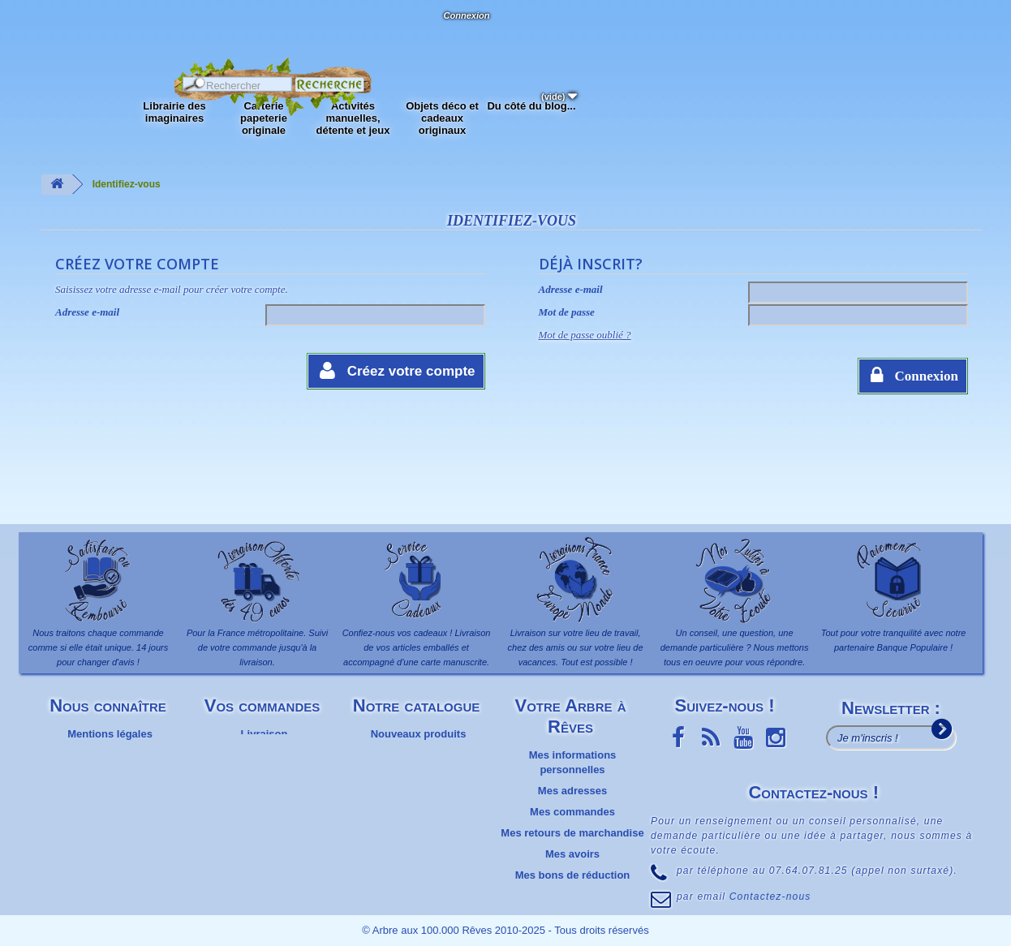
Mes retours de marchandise (572, 833)
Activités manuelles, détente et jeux (352, 118)
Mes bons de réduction (572, 875)
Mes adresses (572, 791)
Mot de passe (567, 312)
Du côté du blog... (531, 106)
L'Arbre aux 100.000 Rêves (51, 22)
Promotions (418, 776)
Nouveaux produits (419, 734)
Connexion (466, 15)
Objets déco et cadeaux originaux (442, 118)
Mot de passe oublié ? (585, 335)
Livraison (264, 734)
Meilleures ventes (418, 755)
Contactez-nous (150, 32)
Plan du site (110, 791)
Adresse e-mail (87, 312)
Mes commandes (572, 812)
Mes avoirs (572, 854)
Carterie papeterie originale (263, 118)
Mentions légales (110, 734)
